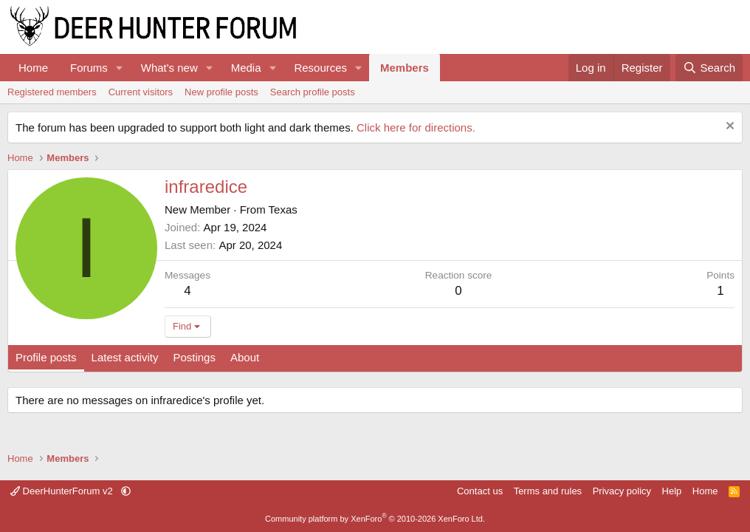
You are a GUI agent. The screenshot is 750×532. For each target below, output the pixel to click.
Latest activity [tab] (125, 357)
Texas (283, 209)
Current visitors (141, 92)
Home (33, 67)
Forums (89, 67)
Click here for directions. (416, 127)
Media (246, 67)
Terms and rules (548, 491)
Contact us (480, 491)
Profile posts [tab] (46, 357)
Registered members (52, 92)
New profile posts (221, 92)
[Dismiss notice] (728, 127)
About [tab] (244, 357)
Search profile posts (312, 92)
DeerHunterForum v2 (62, 491)
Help (672, 491)
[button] (119, 67)
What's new (169, 67)
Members (404, 67)
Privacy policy (622, 491)
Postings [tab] (194, 357)
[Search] (709, 67)
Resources (320, 67)
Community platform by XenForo (375, 518)
